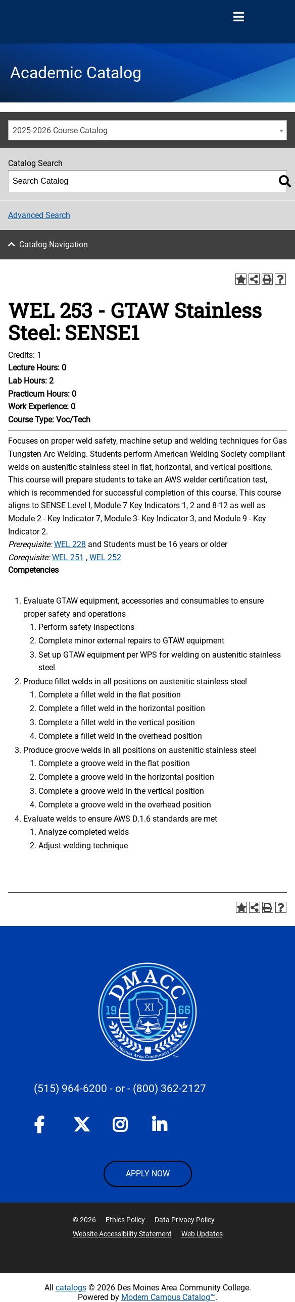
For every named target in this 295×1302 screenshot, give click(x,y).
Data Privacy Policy (185, 1220)
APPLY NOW (148, 1173)
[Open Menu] (238, 17)
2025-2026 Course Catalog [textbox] (60, 130)
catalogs (71, 1287)
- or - (120, 1088)
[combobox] (147, 130)
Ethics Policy (125, 1220)
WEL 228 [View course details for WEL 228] (70, 544)
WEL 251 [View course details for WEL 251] (68, 557)
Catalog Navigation (53, 244)
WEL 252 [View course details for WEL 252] (105, 557)
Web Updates (202, 1234)
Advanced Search (39, 215)
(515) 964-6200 (70, 1088)
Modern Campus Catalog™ (168, 1297)
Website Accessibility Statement (122, 1234)
